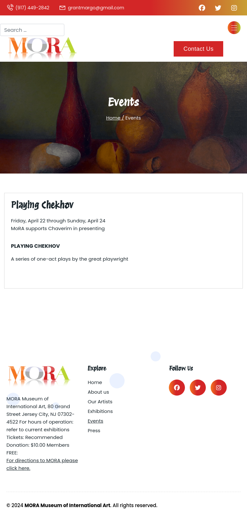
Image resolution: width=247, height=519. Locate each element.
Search (9, 18)
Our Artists (100, 401)
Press (94, 430)
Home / (115, 117)
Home (95, 382)
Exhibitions (100, 411)
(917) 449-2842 (27, 7)
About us (98, 392)
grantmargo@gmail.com (91, 7)
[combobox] (32, 30)
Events (95, 420)
